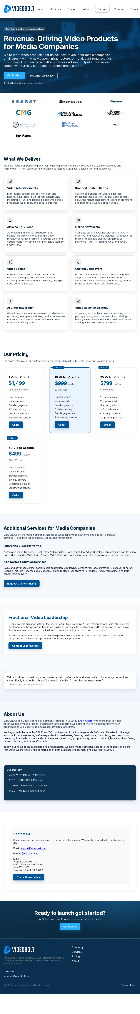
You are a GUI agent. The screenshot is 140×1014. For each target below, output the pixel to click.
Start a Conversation (29, 877)
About (86, 9)
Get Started (14, 75)
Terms (133, 985)
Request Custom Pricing (21, 583)
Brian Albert (85, 720)
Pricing (72, 9)
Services (55, 9)
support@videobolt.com (33, 848)
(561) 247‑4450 (30, 853)
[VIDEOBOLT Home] (19, 9)
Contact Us (70, 926)
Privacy (118, 9)
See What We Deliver (42, 75)
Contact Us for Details (25, 645)
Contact (102, 9)
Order (15, 424)
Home (40, 9)
